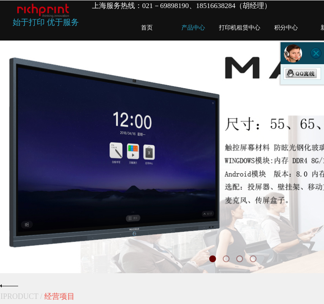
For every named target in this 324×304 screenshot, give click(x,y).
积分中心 (286, 27)
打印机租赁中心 (239, 27)
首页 (147, 27)
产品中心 (193, 27)
